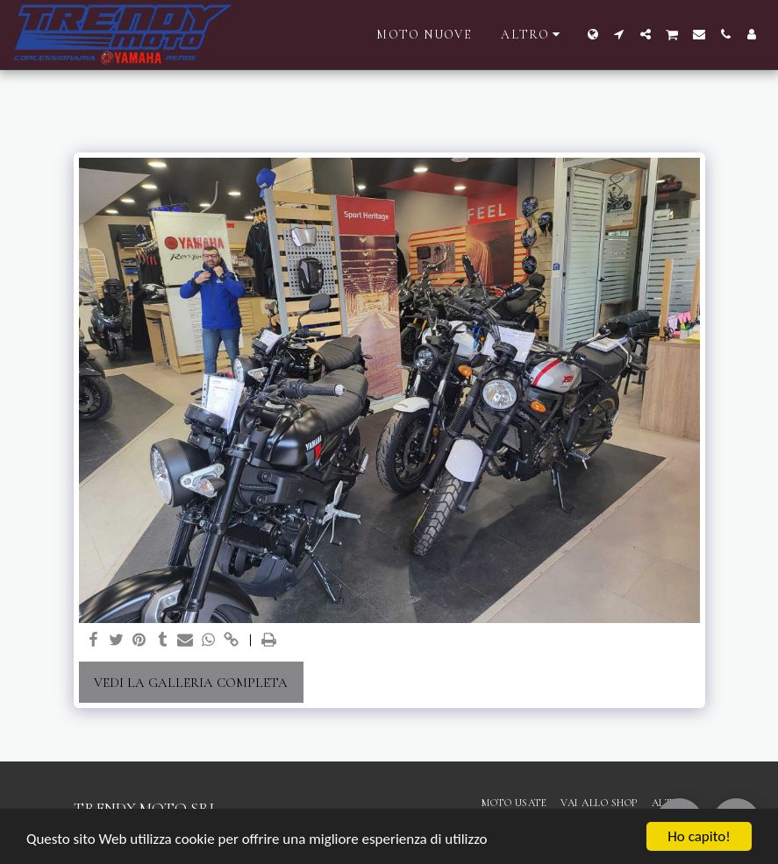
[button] (619, 34)
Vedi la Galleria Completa (191, 682)
